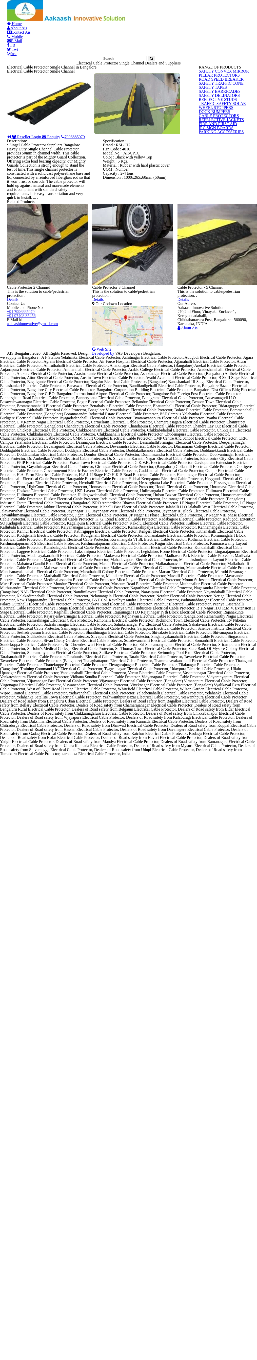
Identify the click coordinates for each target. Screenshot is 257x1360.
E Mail (175, 15)
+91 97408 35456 (21, 564)
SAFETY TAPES (211, 193)
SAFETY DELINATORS (216, 218)
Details (27, 504)
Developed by (149, 646)
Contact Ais (111, 15)
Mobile (146, 15)
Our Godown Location (125, 531)
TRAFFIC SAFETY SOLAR (218, 242)
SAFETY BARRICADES (216, 205)
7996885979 (131, 222)
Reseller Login (50, 222)
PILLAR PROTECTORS (216, 157)
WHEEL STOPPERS (213, 254)
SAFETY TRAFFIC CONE (217, 181)
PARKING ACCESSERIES (217, 327)
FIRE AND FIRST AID (215, 303)
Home (42, 15)
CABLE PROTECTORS (215, 279)
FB (198, 15)
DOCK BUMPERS (212, 266)
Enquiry (94, 222)
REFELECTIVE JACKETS (217, 291)
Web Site (112, 593)
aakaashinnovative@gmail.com (32, 596)
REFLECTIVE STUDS (214, 230)
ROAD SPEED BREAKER (217, 169)
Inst (240, 15)
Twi (218, 15)
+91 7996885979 (20, 553)
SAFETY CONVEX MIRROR (219, 145)
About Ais (72, 15)
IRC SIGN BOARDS (213, 315)
